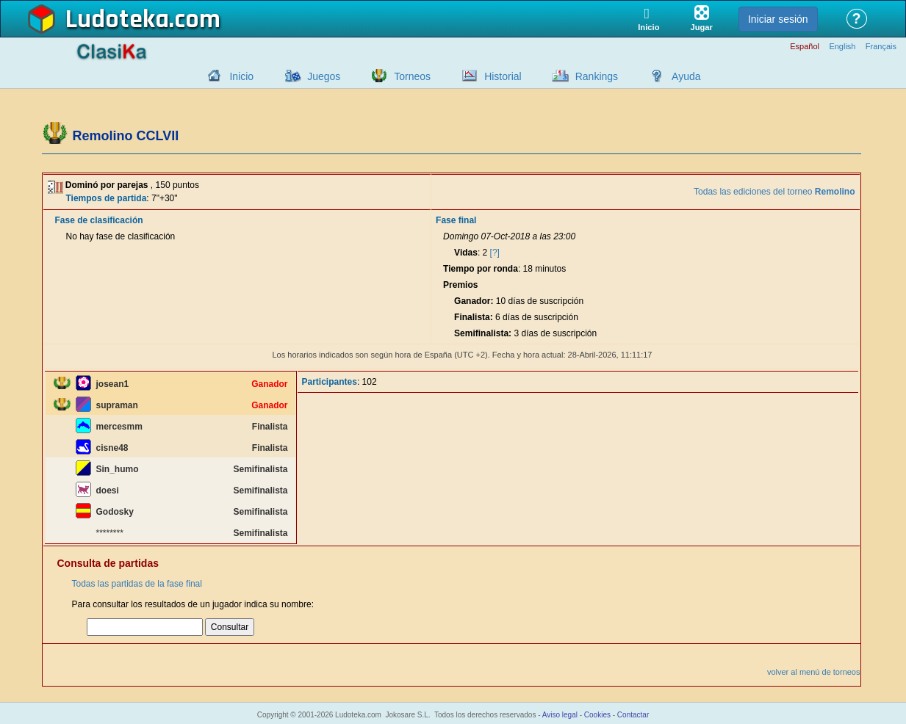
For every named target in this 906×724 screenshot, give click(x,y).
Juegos (323, 76)
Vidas (466, 252)
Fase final (456, 220)
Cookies (597, 715)
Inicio (241, 76)
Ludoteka (117, 20)
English (842, 47)
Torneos (412, 76)
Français (881, 47)
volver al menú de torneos (813, 671)
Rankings (596, 76)
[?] (495, 252)
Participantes (329, 382)
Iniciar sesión (778, 19)
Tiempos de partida (106, 198)
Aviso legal (560, 715)
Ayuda (686, 76)
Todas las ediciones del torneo (774, 192)
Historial (503, 76)
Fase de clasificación (99, 220)
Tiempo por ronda (480, 269)
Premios (460, 285)
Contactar (633, 715)
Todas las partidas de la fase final (137, 584)
